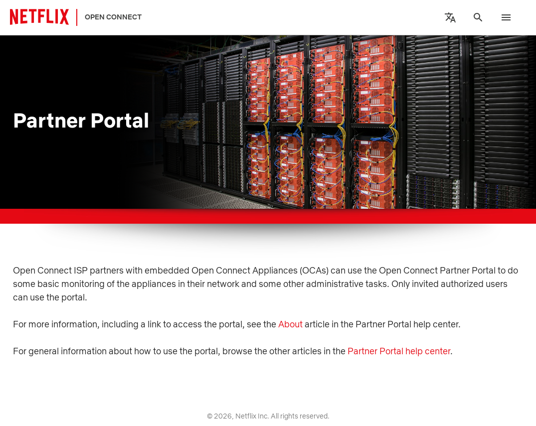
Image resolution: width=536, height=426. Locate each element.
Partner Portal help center (399, 351)
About (290, 324)
